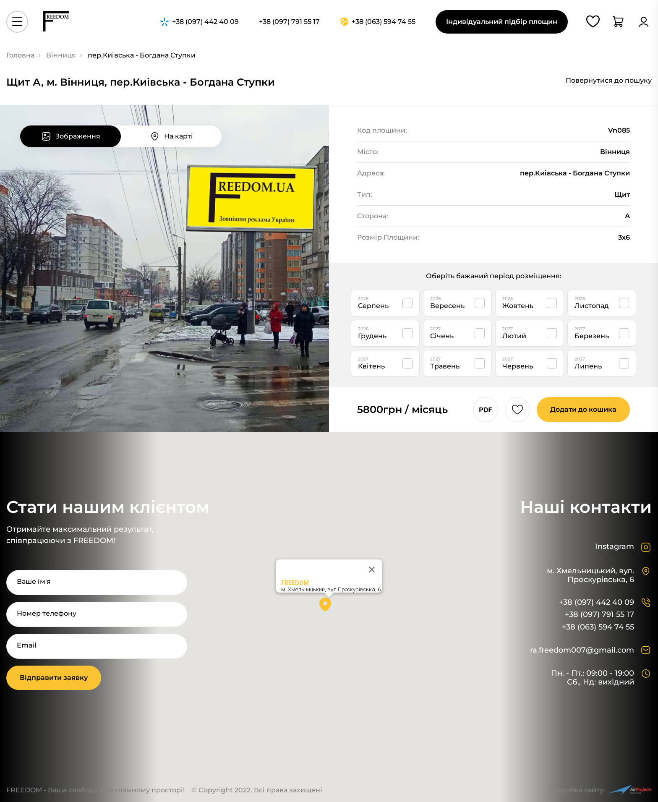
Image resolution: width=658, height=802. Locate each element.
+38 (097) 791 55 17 (599, 614)
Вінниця (61, 55)
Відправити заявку (54, 678)
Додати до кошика (583, 409)
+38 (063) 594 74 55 (598, 627)
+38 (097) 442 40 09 (596, 602)
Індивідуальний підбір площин (501, 22)
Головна (20, 55)
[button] (329, 607)
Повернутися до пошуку (609, 80)
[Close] (372, 569)
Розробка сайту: (600, 790)
